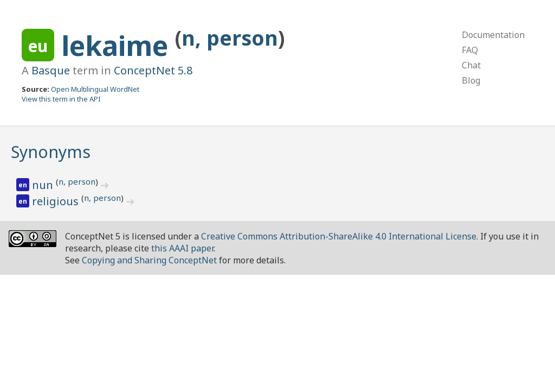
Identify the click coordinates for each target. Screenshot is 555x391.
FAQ (470, 50)
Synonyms (51, 152)
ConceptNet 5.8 (153, 70)
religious (56, 201)
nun (44, 185)
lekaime (118, 45)
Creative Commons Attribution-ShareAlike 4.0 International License (338, 236)
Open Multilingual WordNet (95, 89)
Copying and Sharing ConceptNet (149, 260)
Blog (471, 80)
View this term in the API (61, 99)
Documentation (493, 35)
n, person (230, 38)
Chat (471, 65)
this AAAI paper (182, 248)
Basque (50, 70)
